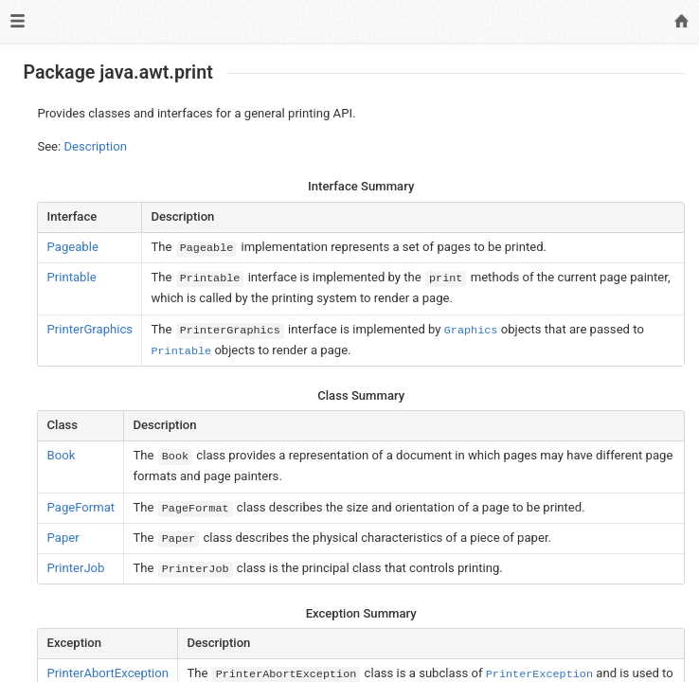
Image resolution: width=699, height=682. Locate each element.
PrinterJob (76, 568)
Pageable (73, 247)
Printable (72, 277)
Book (61, 455)
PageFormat (81, 507)
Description (95, 146)
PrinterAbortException (108, 673)
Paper (63, 537)
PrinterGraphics (90, 329)
